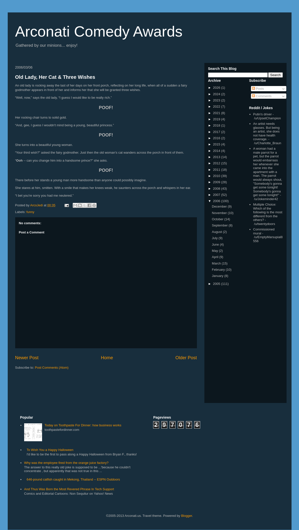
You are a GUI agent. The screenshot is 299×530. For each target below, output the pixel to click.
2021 (217, 113)
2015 (217, 144)
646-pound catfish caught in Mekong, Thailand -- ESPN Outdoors (73, 479)
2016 (217, 138)
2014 (217, 151)
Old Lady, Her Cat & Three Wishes (55, 77)
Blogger (186, 516)
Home (107, 357)
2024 (217, 94)
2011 (217, 170)
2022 (217, 106)
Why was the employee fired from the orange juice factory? (66, 463)
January (218, 276)
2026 (217, 87)
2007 (217, 195)
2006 (217, 201)
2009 (217, 182)
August (217, 232)
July (215, 238)
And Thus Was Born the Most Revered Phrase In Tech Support (69, 489)
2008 (217, 188)
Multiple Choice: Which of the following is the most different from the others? (267, 212)
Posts (258, 88)
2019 (217, 119)
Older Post (186, 357)
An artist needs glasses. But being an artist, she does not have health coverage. (266, 131)
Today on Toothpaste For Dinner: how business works (83, 425)
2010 (217, 176)
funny (30, 212)
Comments (261, 96)
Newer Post (27, 357)
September (220, 225)
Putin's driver (262, 114)
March (217, 263)
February (219, 269)
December (220, 206)
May (215, 251)
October (218, 219)
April (215, 257)
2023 (217, 100)
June (216, 244)
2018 (217, 125)
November (220, 213)
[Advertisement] (264, 323)
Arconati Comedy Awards (99, 31)
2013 (217, 157)
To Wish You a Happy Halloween (50, 450)
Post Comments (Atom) (51, 367)
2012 (217, 163)
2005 (217, 284)
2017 (217, 132)
